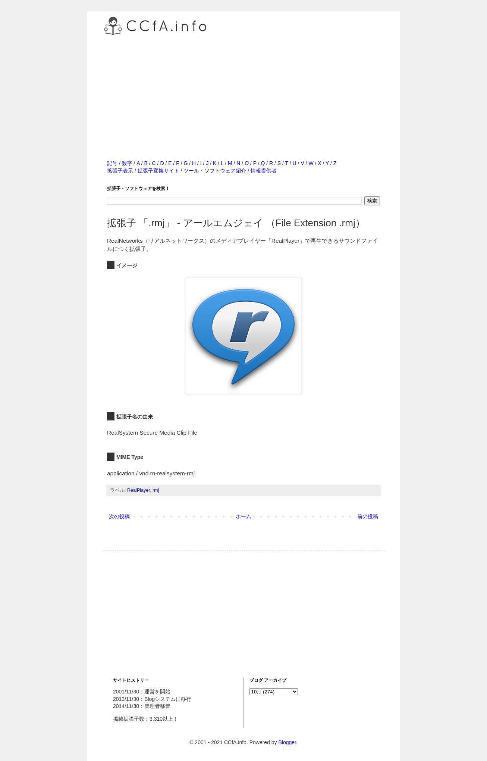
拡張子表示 (120, 171)
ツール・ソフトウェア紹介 (214, 171)
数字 (127, 163)
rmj (156, 490)
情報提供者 (264, 171)
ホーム (243, 516)
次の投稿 (119, 516)
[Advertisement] (243, 89)
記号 (112, 163)
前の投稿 (367, 516)
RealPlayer (138, 490)
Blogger (287, 742)
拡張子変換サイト (158, 171)
